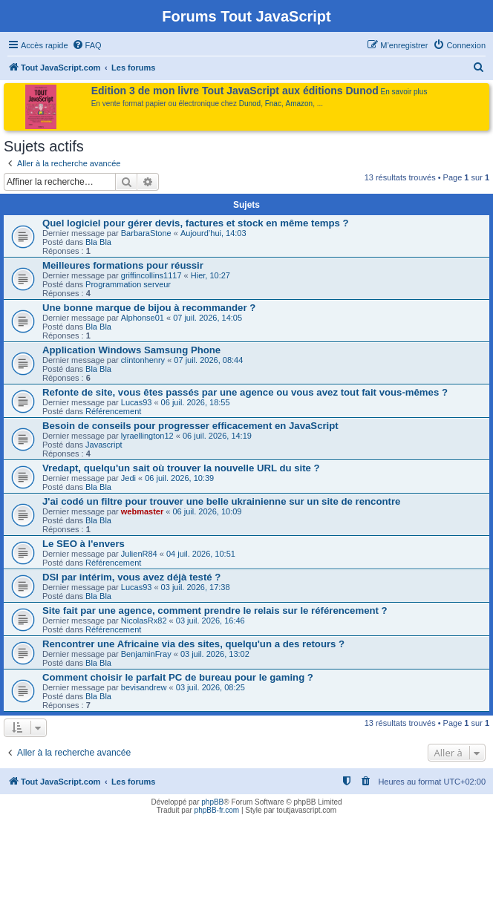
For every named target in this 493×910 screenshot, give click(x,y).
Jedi (128, 478)
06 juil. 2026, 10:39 (179, 478)
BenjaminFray (146, 653)
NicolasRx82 (144, 620)
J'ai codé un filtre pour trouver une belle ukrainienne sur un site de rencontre (221, 501)
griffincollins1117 (151, 275)
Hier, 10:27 (210, 275)
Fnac (273, 103)
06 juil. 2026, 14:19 (217, 435)
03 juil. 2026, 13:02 (214, 653)
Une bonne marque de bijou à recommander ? (148, 307)
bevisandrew (144, 687)
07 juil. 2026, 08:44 (208, 360)
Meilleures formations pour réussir (122, 265)
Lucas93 (136, 402)
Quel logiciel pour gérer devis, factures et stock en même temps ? (195, 223)
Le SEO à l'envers (83, 543)
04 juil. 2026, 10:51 (200, 553)
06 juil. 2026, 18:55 (195, 402)
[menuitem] (87, 45)
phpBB (212, 802)
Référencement (113, 411)
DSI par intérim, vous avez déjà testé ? (131, 577)
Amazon (299, 103)
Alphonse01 (142, 317)
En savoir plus (404, 92)
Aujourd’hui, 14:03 (213, 233)
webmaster (142, 511)
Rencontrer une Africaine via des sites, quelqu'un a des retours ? (193, 643)
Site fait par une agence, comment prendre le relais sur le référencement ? (215, 610)
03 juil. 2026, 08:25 (210, 687)
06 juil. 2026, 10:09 (207, 511)
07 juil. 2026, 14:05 (207, 317)
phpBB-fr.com (217, 810)
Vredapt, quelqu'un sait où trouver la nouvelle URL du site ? (181, 468)
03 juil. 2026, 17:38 (195, 587)
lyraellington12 (147, 435)
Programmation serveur (128, 284)
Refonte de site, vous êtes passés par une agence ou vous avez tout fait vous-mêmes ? (245, 392)
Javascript (104, 444)
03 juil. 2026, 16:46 (210, 620)
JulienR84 (139, 553)
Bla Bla (98, 242)
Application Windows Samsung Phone (131, 350)
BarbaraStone (146, 233)
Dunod (250, 103)
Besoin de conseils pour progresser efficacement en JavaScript (190, 425)
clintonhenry (143, 360)
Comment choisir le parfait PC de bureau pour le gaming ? (177, 677)
